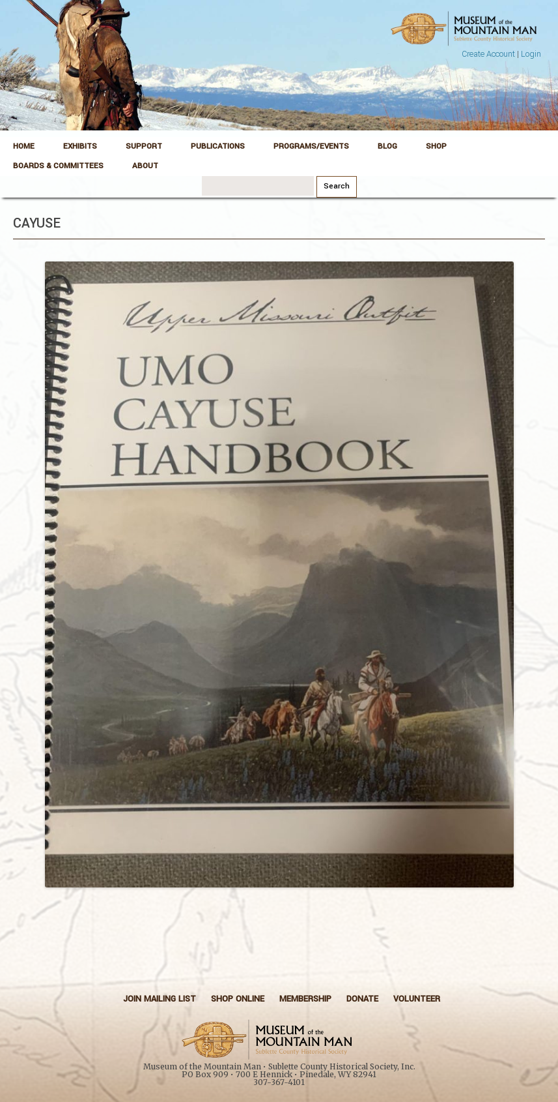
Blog (387, 146)
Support (144, 146)
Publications (218, 146)
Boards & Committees (58, 165)
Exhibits (80, 146)
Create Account (488, 54)
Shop (436, 146)
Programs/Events (311, 146)
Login (531, 54)
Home (24, 146)
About (145, 165)
